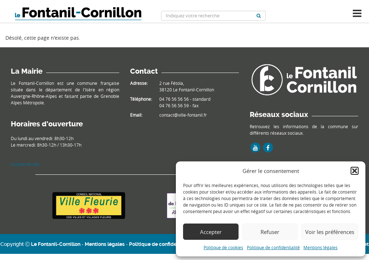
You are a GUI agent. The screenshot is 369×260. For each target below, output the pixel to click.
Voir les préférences (329, 231)
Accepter (211, 231)
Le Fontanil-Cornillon (55, 244)
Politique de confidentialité (273, 247)
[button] (354, 170)
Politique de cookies (223, 247)
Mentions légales (320, 247)
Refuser (270, 231)
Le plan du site (25, 164)
